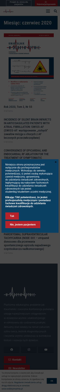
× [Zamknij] (56, 161)
